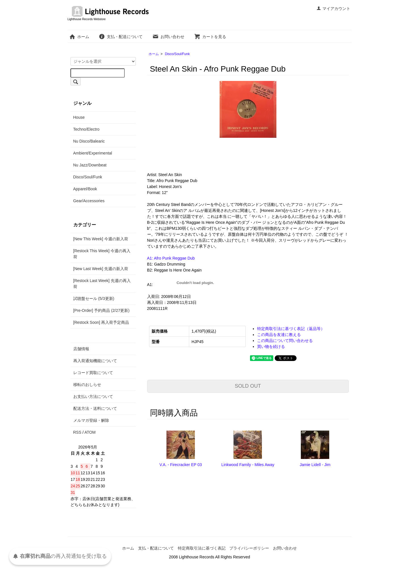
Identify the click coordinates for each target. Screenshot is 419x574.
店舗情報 (81, 349)
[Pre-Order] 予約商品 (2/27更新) (101, 310)
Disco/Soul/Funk (177, 54)
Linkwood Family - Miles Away (247, 464)
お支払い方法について (93, 396)
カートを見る (210, 36)
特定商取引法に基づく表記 (202, 548)
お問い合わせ (168, 36)
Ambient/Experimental (92, 153)
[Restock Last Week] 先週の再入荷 (102, 283)
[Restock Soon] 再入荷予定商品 (101, 322)
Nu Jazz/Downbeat (90, 165)
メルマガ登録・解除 (91, 420)
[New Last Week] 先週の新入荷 (100, 268)
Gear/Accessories (89, 201)
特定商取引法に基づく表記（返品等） (291, 328)
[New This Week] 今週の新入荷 (100, 239)
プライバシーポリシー (249, 548)
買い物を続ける (271, 346)
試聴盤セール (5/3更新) (93, 298)
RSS (77, 432)
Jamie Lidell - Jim (315, 464)
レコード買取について (93, 372)
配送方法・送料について (95, 408)
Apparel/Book (85, 189)
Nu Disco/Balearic (89, 141)
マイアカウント (333, 8)
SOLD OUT (248, 386)
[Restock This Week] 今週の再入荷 (102, 254)
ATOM (89, 432)
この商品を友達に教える (279, 334)
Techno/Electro (86, 129)
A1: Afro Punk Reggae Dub (171, 258)
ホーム (79, 36)
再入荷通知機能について (95, 360)
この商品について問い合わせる (285, 340)
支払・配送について (121, 36)
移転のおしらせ (87, 384)
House (79, 117)
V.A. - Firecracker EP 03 (180, 464)
